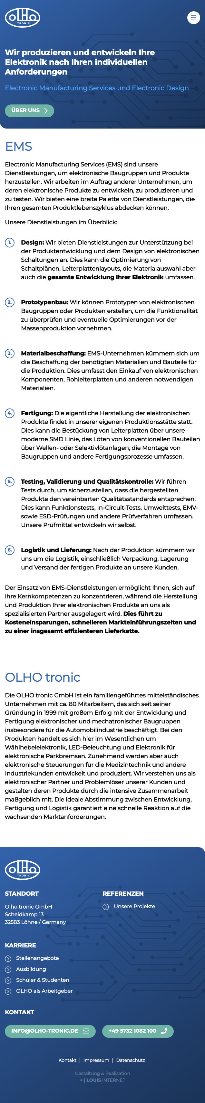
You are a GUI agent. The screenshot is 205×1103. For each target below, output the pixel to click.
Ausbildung (31, 969)
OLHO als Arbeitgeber (44, 991)
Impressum (96, 1060)
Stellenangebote (37, 958)
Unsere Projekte (134, 907)
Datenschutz (130, 1060)
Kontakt (67, 1060)
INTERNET (102, 1076)
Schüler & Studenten (42, 980)
